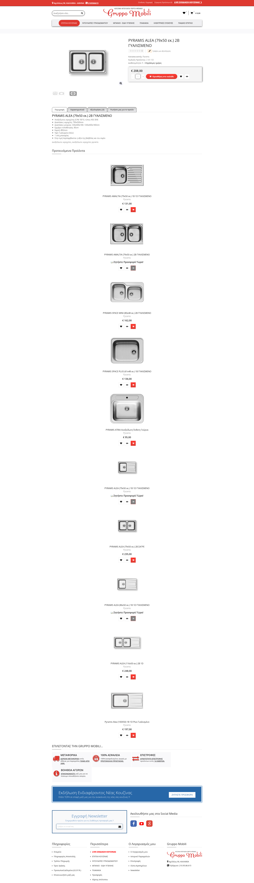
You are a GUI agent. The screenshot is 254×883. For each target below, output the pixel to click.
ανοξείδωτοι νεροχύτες (61, 142)
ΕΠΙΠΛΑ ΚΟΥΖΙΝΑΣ (100, 841)
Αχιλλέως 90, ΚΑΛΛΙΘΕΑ (179, 846)
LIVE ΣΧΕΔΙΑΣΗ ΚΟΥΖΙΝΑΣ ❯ (188, 2)
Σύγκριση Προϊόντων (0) (163, 2)
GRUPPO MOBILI (58, 875)
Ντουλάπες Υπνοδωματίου (95, 23)
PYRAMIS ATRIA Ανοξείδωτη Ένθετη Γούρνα (127, 429)
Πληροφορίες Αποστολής (65, 841)
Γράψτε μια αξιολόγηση (159, 51)
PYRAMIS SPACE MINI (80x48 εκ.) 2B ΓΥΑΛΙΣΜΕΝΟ (127, 313)
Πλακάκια (144, 23)
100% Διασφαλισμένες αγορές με (111, 759)
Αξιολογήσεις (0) (97, 109)
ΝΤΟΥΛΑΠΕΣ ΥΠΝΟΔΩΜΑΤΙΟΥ (105, 846)
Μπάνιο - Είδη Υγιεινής (124, 23)
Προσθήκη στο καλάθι (161, 76)
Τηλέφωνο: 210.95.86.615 (180, 850)
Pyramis (146, 56)
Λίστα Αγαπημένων (139, 850)
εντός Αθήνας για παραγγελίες (73, 761)
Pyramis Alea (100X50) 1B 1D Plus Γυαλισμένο (127, 721)
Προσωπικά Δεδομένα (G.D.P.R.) (67, 855)
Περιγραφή (59, 109)
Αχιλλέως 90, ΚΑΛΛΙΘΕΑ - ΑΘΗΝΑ (69, 3)
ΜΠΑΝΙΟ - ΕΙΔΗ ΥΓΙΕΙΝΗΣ (102, 850)
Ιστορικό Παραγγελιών (140, 841)
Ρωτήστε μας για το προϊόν (122, 109)
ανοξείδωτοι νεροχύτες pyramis (85, 142)
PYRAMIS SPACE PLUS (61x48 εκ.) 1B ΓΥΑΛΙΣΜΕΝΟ (127, 371)
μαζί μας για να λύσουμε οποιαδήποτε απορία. (185, 761)
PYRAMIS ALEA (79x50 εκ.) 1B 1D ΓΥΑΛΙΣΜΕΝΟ (127, 488)
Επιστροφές (136, 846)
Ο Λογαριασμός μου (139, 837)
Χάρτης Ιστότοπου (100, 864)
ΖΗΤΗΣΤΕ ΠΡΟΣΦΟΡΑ (182, 779)
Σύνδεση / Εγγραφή (145, 2)
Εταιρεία (57, 837)
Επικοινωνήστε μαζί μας (64, 860)
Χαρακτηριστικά (77, 109)
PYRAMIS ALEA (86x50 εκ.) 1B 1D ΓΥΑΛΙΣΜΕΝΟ (127, 605)
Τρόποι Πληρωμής (62, 846)
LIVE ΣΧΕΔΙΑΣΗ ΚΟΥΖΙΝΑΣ (104, 837)
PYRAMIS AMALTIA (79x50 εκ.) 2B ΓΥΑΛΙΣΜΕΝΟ (127, 254)
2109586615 (93, 3)
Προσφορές (97, 860)
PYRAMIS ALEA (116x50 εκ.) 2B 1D (127, 663)
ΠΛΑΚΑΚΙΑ (96, 855)
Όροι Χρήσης (59, 850)
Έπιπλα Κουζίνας (69, 23)
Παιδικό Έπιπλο (185, 23)
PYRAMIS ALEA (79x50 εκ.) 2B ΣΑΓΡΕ (127, 546)
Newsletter (135, 855)
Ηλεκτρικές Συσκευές (163, 23)
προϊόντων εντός (148, 759)
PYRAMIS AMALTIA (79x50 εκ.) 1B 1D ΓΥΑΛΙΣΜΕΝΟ (127, 196)
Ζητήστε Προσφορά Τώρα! (127, 262)
